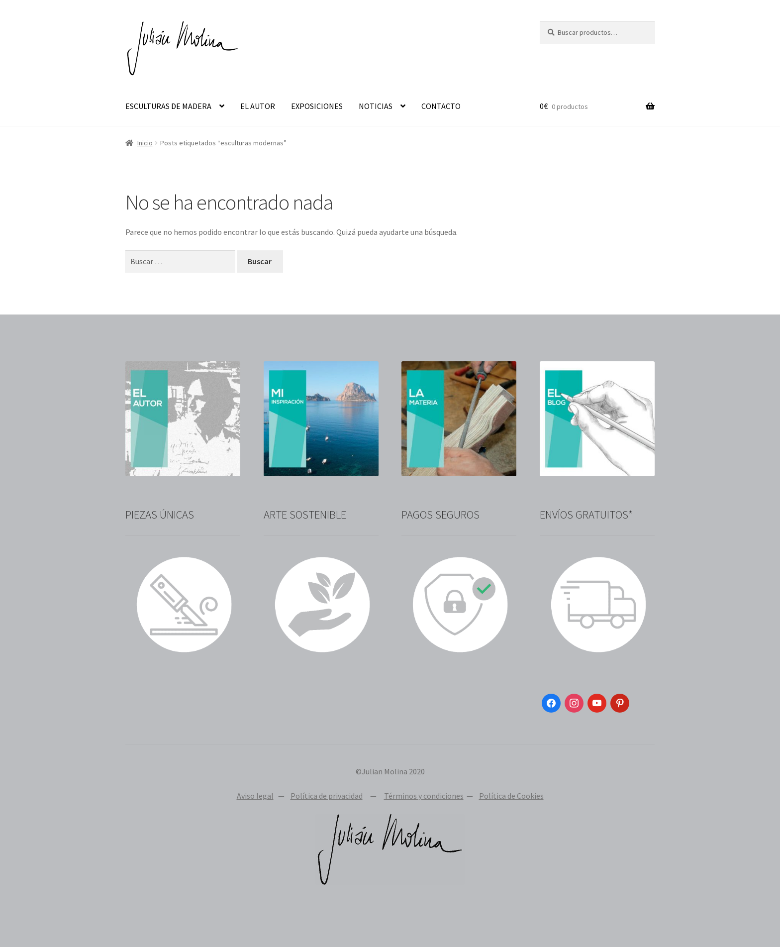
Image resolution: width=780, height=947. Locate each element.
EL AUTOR (257, 106)
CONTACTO (441, 106)
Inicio (145, 142)
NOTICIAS (375, 106)
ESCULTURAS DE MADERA (168, 106)
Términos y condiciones (424, 796)
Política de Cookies (511, 796)
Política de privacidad (327, 796)
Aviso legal (255, 796)
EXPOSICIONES (317, 106)
